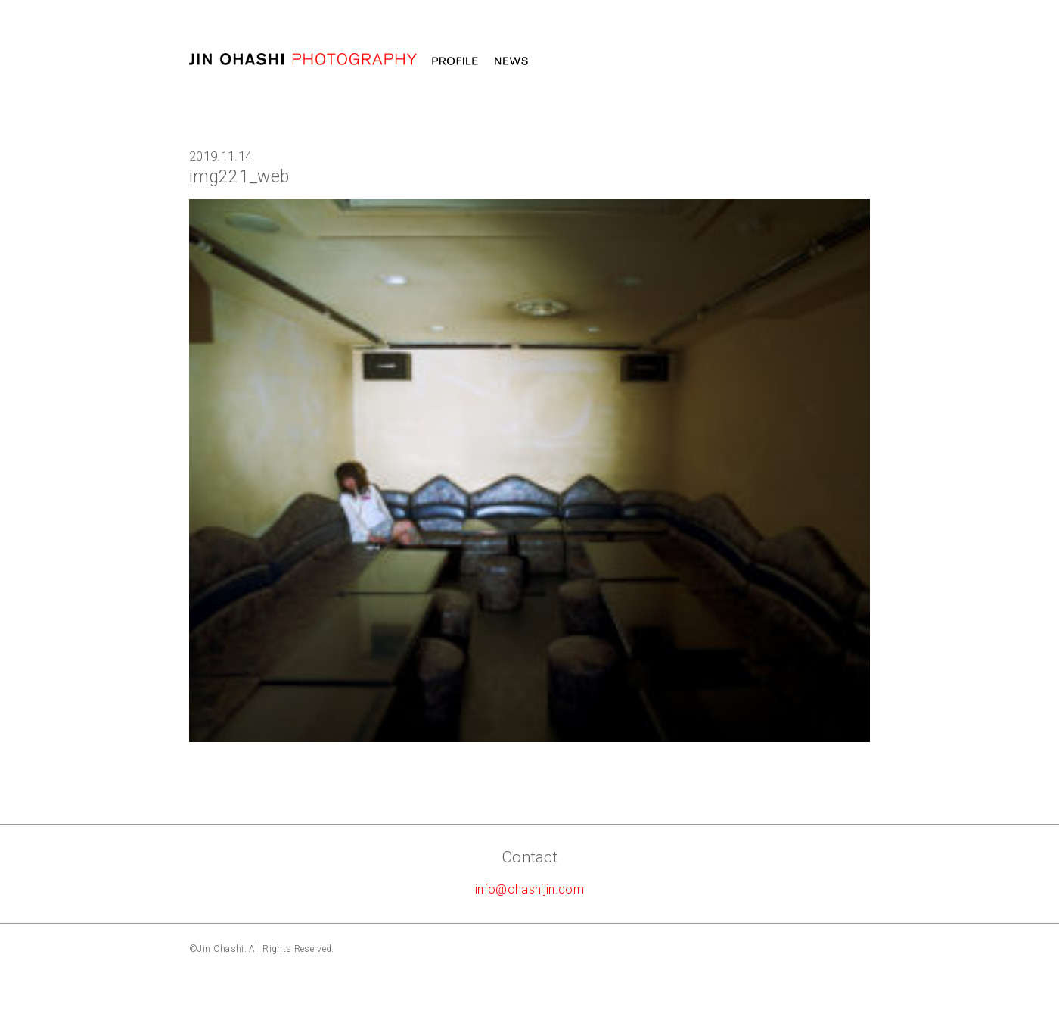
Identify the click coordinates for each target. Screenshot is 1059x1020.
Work (562, 61)
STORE (846, 61)
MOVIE (614, 61)
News (511, 61)
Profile (455, 61)
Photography (691, 61)
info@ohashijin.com (529, 889)
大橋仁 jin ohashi (303, 59)
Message (779, 61)
